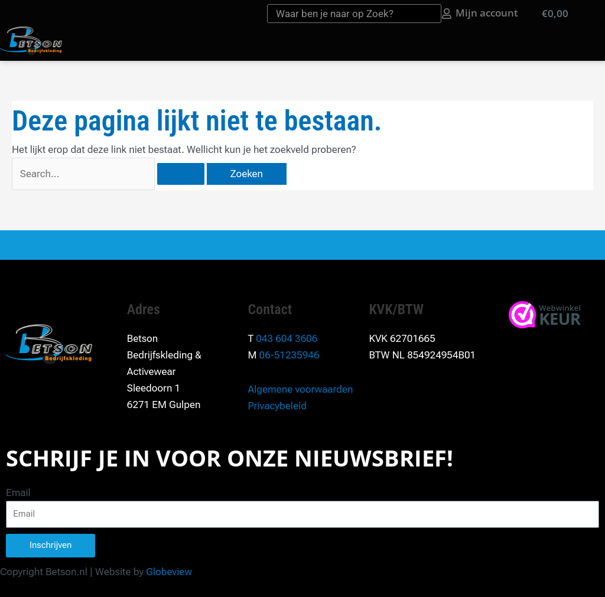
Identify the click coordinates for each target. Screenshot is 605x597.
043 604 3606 (286, 338)
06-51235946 (289, 355)
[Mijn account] (446, 13)
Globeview (169, 572)
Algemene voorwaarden (300, 389)
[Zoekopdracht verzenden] (180, 174)
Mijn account (487, 12)
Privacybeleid (277, 406)
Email (18, 492)
